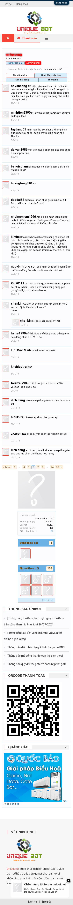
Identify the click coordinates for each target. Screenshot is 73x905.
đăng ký (53, 892)
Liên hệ (7, 4)
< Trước (7, 467)
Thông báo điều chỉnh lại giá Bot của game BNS (36, 647)
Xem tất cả (47, 600)
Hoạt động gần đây (51, 75)
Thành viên (29, 38)
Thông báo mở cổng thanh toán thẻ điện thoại (35, 655)
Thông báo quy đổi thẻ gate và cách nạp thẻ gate (37, 664)
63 (52, 531)
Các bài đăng (22, 80)
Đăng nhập (61, 3)
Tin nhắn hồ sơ (20, 75)
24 (52, 467)
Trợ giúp (47, 901)
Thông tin (53, 80)
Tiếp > (59, 467)
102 (49, 568)
